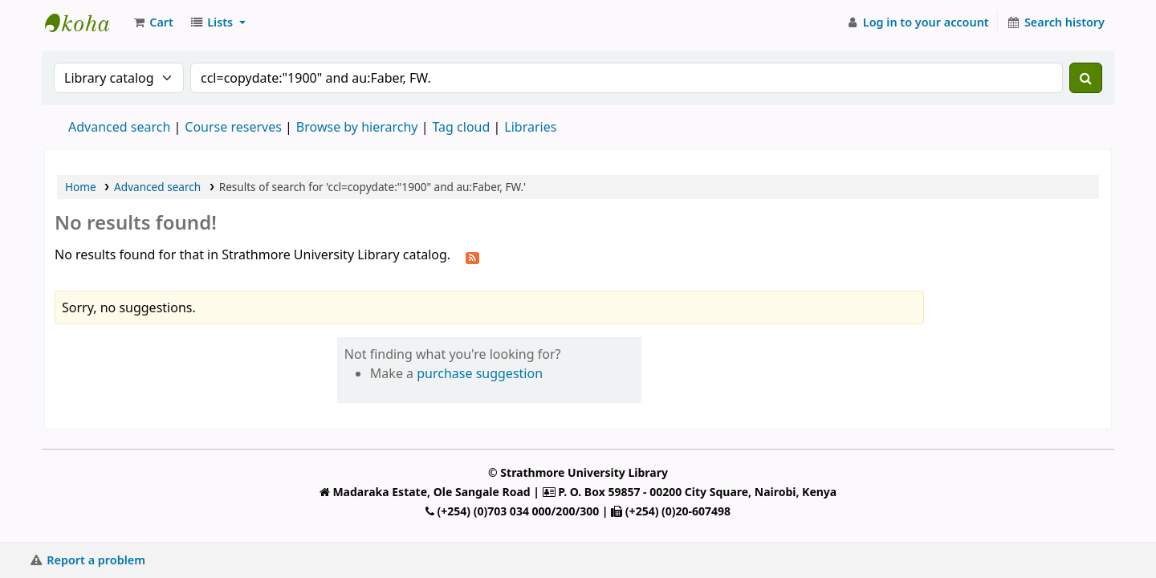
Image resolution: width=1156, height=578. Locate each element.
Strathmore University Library (85, 22)
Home (80, 186)
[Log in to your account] (917, 22)
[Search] (1085, 78)
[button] (152, 22)
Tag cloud (461, 127)
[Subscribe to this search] (472, 256)
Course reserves (233, 127)
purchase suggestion (480, 373)
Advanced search (119, 127)
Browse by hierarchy (357, 127)
